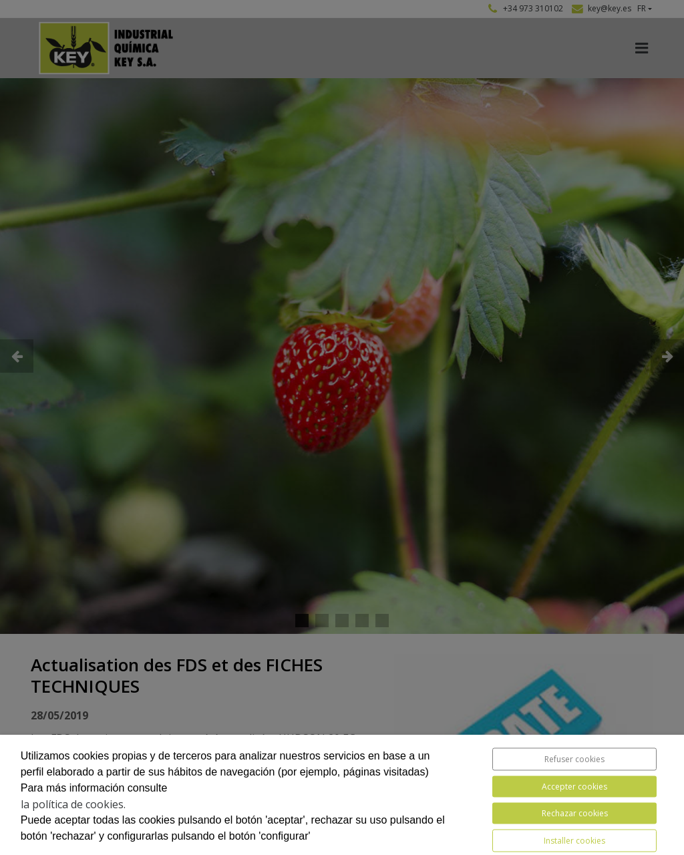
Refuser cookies (574, 759)
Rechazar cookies (575, 813)
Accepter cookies (574, 786)
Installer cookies (574, 840)
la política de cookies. (73, 804)
